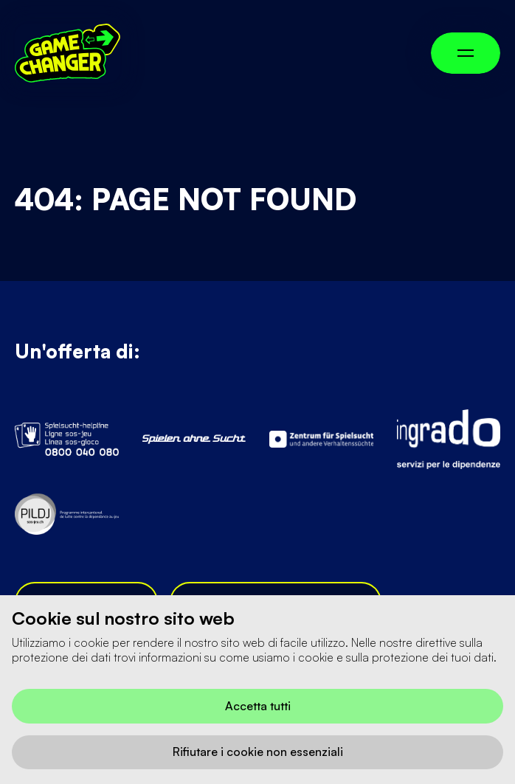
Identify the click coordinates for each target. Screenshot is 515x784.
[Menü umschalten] (465, 53)
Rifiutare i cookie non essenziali (258, 751)
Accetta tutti (258, 705)
